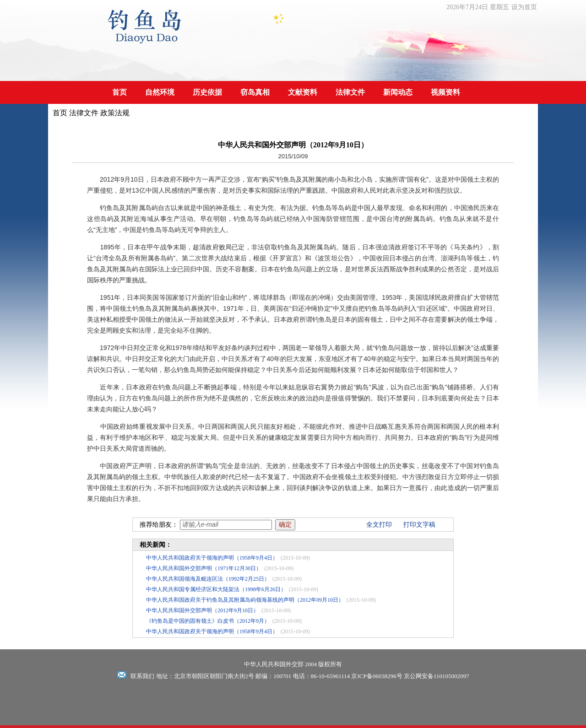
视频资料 (445, 92)
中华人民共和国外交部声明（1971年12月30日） (203, 568)
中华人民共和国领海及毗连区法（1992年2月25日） (208, 579)
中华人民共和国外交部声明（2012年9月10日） (202, 610)
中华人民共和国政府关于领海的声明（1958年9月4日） (212, 558)
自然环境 (159, 92)
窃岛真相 (255, 92)
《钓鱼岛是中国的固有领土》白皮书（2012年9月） (208, 621)
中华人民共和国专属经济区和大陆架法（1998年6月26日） (216, 589)
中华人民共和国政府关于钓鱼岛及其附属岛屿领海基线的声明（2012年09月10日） (245, 600)
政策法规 (115, 113)
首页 (119, 92)
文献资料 (302, 92)
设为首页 (524, 7)
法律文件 (350, 92)
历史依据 (207, 92)
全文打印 (379, 524)
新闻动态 (397, 92)
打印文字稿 (419, 524)
